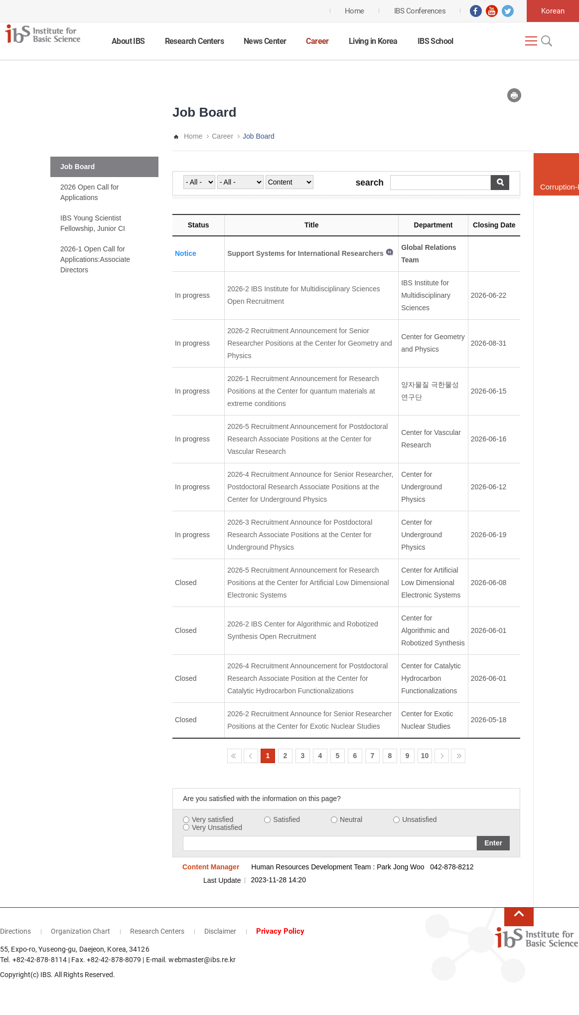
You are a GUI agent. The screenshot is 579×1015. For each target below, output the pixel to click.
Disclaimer (220, 931)
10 (425, 756)
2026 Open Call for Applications (89, 192)
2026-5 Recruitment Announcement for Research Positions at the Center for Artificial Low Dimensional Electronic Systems (308, 582)
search (370, 183)
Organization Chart (80, 931)
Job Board (77, 167)
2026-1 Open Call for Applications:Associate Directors (95, 259)
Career (317, 41)
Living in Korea (373, 41)
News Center (265, 41)
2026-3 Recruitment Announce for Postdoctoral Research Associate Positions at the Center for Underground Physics (299, 534)
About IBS (128, 41)
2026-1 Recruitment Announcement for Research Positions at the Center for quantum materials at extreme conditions (303, 391)
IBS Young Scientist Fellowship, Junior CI (92, 223)
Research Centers (194, 41)
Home (193, 136)
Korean (553, 10)
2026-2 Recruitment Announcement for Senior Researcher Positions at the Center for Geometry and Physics (309, 343)
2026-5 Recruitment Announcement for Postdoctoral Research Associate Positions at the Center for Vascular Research (307, 438)
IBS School (435, 41)
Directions (15, 931)
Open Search (546, 40)
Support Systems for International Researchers (305, 253)
